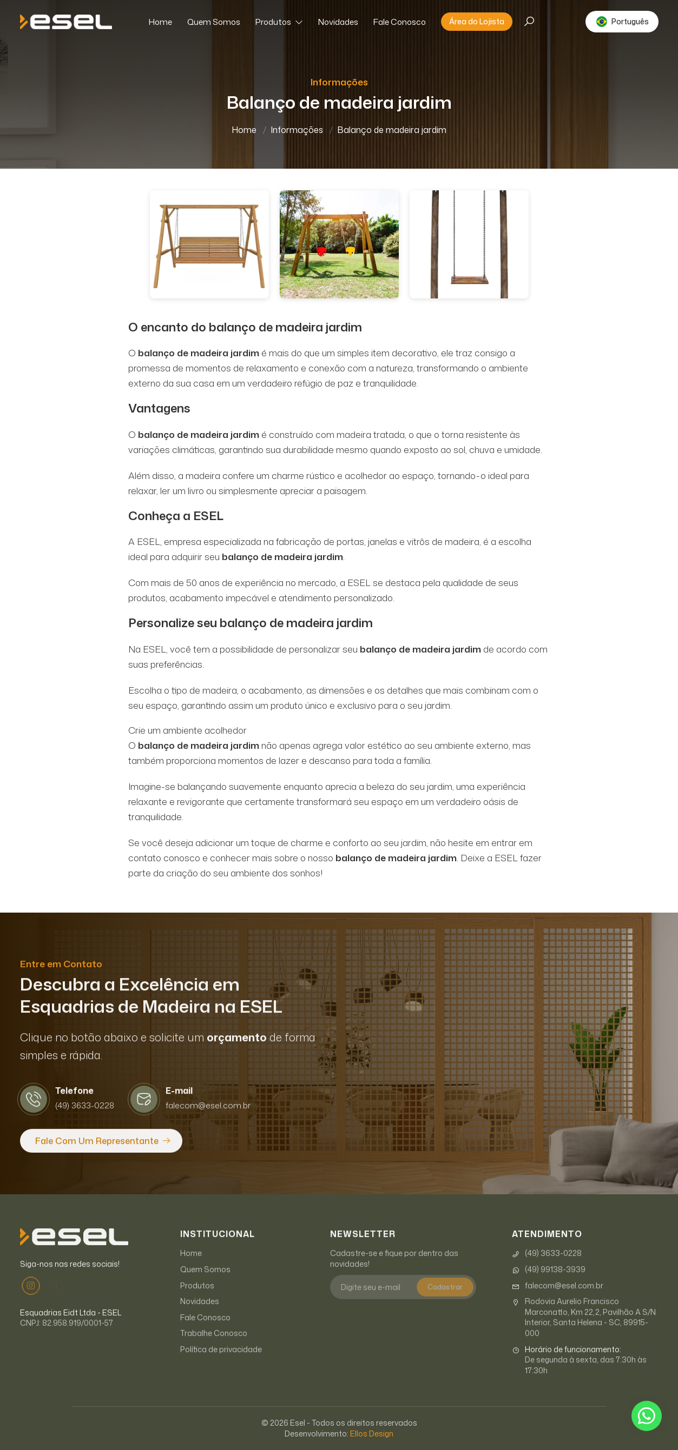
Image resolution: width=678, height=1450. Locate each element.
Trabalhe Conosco (213, 1347)
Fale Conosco (399, 22)
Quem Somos (213, 22)
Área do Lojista (476, 21)
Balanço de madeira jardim (391, 130)
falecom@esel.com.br (557, 1300)
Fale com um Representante (97, 1155)
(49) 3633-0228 (547, 1267)
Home (160, 22)
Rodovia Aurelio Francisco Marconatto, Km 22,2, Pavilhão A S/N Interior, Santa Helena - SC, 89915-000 (584, 1332)
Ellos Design (371, 1433)
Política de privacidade (221, 1364)
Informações (297, 130)
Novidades (338, 22)
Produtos (279, 22)
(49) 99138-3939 (548, 1284)
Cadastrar (445, 1301)
